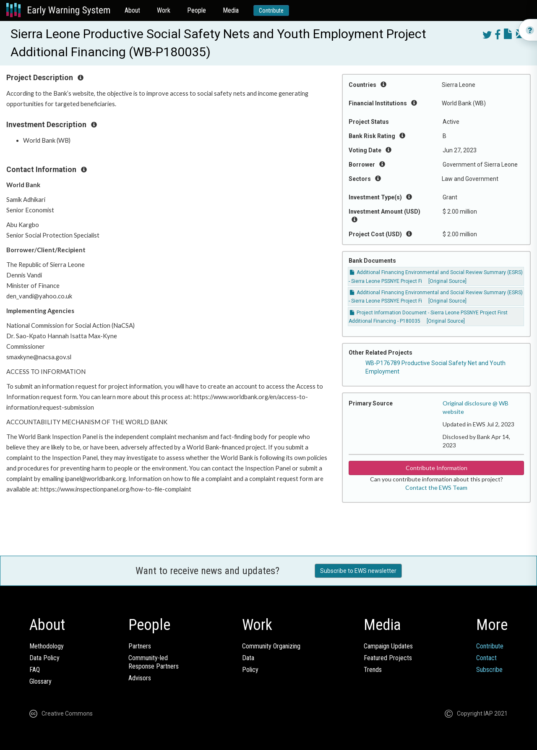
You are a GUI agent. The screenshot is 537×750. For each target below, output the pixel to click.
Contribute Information (436, 467)
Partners (139, 646)
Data (248, 658)
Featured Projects (388, 658)
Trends (373, 670)
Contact (486, 658)
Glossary (40, 681)
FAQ (34, 670)
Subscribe (489, 670)
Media (231, 10)
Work (163, 10)
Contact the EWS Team (436, 487)
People (196, 10)
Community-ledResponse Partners (153, 662)
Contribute (271, 10)
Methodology (46, 646)
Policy (250, 670)
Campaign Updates (388, 646)
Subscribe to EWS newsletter (358, 570)
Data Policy (44, 658)
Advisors (139, 678)
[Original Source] (447, 281)
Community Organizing (271, 646)
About (132, 10)
